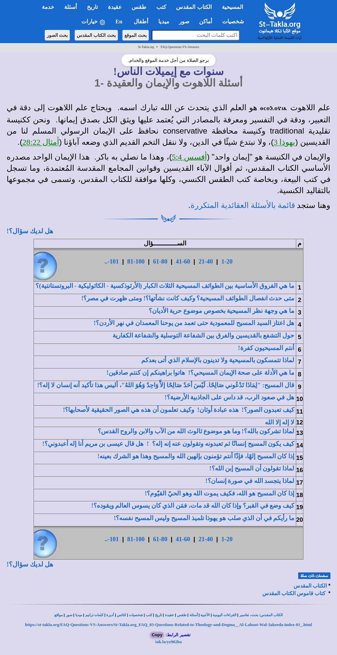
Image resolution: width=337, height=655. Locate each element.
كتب (149, 615)
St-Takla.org (146, 47)
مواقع (58, 615)
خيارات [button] (93, 21)
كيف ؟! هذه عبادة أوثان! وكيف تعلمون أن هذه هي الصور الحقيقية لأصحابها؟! (178, 409)
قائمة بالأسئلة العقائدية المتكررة (243, 205)
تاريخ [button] (92, 7)
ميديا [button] (163, 21)
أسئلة (194, 615)
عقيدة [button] (115, 7)
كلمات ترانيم (94, 615)
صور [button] (184, 21)
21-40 (205, 261)
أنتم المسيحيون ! (266, 347)
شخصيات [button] (235, 21)
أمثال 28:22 (40, 142)
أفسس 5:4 (189, 157)
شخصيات (136, 615)
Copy (157, 634)
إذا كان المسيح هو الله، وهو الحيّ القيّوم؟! (219, 493)
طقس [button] (139, 7)
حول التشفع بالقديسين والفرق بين (203, 335)
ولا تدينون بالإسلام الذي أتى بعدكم (217, 360)
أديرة (110, 615)
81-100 (136, 261)
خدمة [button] (48, 7)
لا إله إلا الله (279, 422)
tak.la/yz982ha (168, 641)
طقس (182, 615)
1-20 (226, 261)
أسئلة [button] (70, 7)
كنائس (121, 615)
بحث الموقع (135, 35)
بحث (254, 615)
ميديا (78, 615)
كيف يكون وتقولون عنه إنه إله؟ (223, 443)
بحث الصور (57, 35)
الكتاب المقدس (310, 586)
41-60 (183, 261)
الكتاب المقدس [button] (194, 7)
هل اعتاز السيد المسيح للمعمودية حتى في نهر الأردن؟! (194, 322)
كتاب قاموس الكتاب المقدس (293, 593)
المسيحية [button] (232, 7)
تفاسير (244, 615)
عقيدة (169, 615)
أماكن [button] (205, 21)
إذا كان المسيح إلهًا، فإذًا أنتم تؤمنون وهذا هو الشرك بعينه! (195, 456)
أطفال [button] (141, 21)
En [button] (120, 21)
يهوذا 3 (284, 142)
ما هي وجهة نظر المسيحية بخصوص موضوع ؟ (221, 310)
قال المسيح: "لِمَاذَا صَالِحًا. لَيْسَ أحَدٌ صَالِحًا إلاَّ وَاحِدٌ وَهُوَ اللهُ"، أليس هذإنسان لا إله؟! (165, 385)
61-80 (160, 261)
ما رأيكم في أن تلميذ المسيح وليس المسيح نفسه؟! (204, 518)
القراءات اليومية (224, 615)
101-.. (111, 261)
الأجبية (205, 615)
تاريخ (158, 615)
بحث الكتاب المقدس (96, 35)
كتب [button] (161, 7)
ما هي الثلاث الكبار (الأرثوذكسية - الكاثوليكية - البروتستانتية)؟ (165, 285)
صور (69, 615)
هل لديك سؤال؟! (30, 231)
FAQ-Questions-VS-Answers (180, 47)
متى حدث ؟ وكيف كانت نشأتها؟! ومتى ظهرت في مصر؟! (187, 298)
